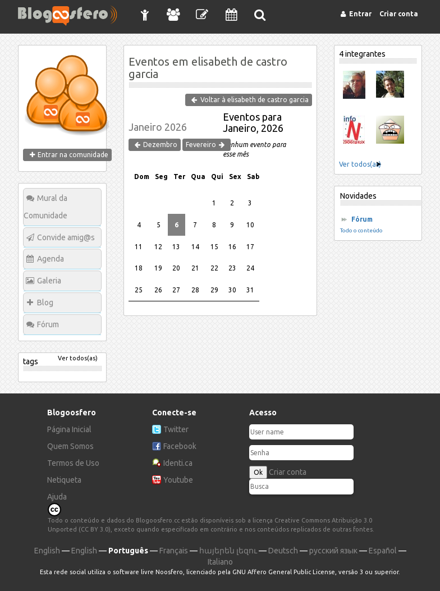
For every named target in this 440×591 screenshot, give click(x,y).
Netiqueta (64, 479)
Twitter (176, 429)
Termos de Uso (73, 463)
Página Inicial (69, 429)
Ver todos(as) (78, 358)
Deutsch (283, 550)
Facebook (179, 446)
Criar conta (287, 472)
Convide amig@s (66, 237)
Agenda (50, 258)
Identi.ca (177, 463)
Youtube (178, 479)
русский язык (333, 550)
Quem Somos (70, 446)
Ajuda (57, 496)
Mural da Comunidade (45, 207)
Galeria (49, 280)
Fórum (48, 324)
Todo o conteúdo (361, 230)
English (47, 550)
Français (173, 550)
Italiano (220, 561)
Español (383, 550)
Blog (45, 302)
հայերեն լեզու (228, 550)
